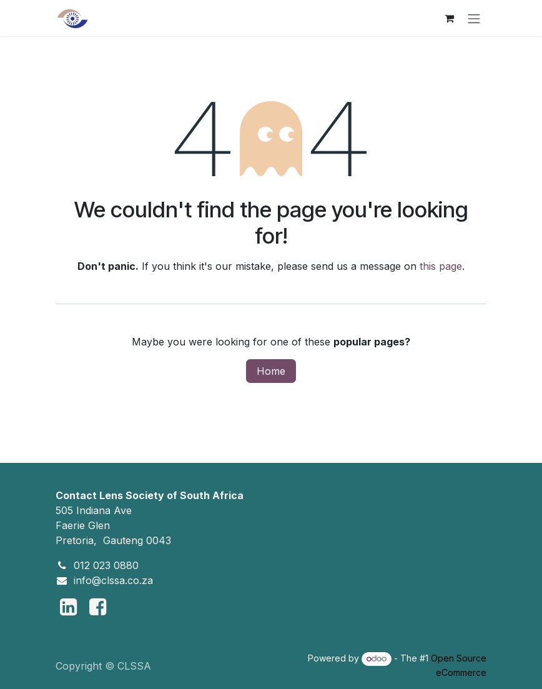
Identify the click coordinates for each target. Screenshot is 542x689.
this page (441, 266)
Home (271, 371)
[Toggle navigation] (473, 18)
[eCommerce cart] (448, 18)
